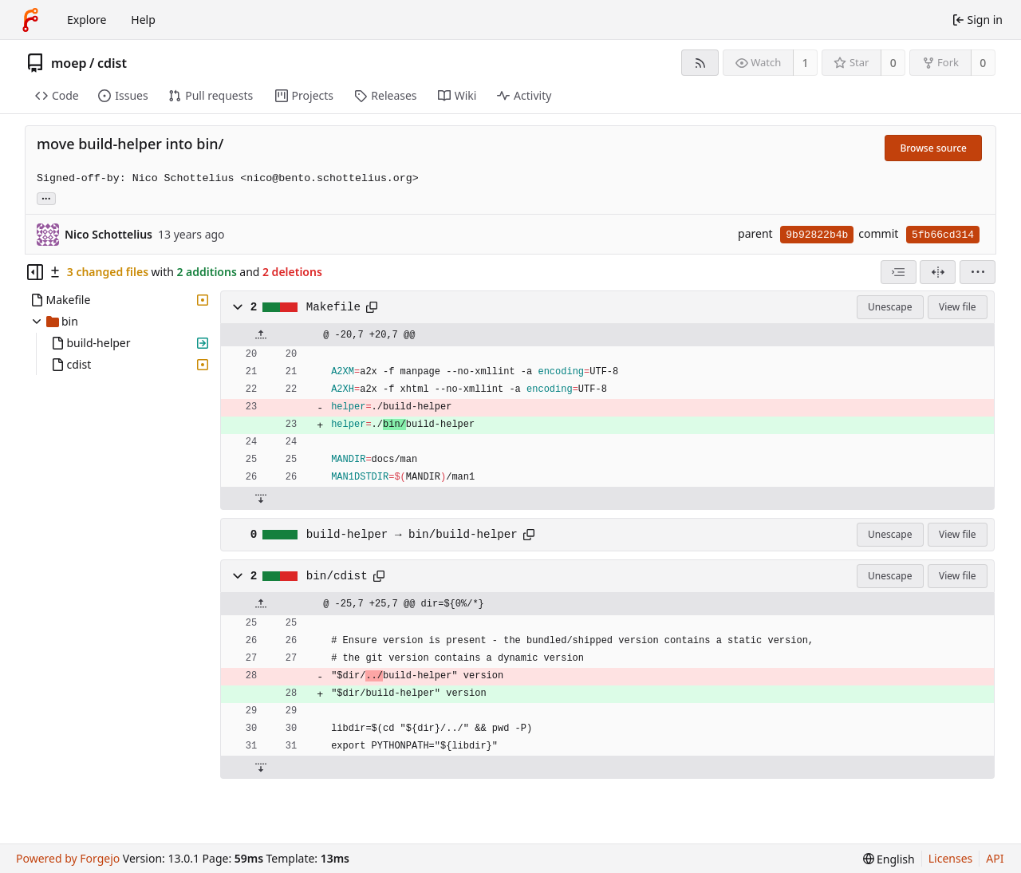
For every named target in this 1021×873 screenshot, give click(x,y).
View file (957, 307)
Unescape (890, 307)
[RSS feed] (700, 62)
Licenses (950, 858)
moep (69, 63)
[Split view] (938, 272)
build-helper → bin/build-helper (412, 534)
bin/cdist (337, 576)
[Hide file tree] (35, 272)
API (994, 858)
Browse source (933, 148)
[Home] (30, 20)
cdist (112, 63)
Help (143, 19)
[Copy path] (372, 307)
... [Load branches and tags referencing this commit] (46, 197)
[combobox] (899, 272)
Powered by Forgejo (68, 858)
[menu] (977, 272)
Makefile (333, 307)
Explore (86, 19)
